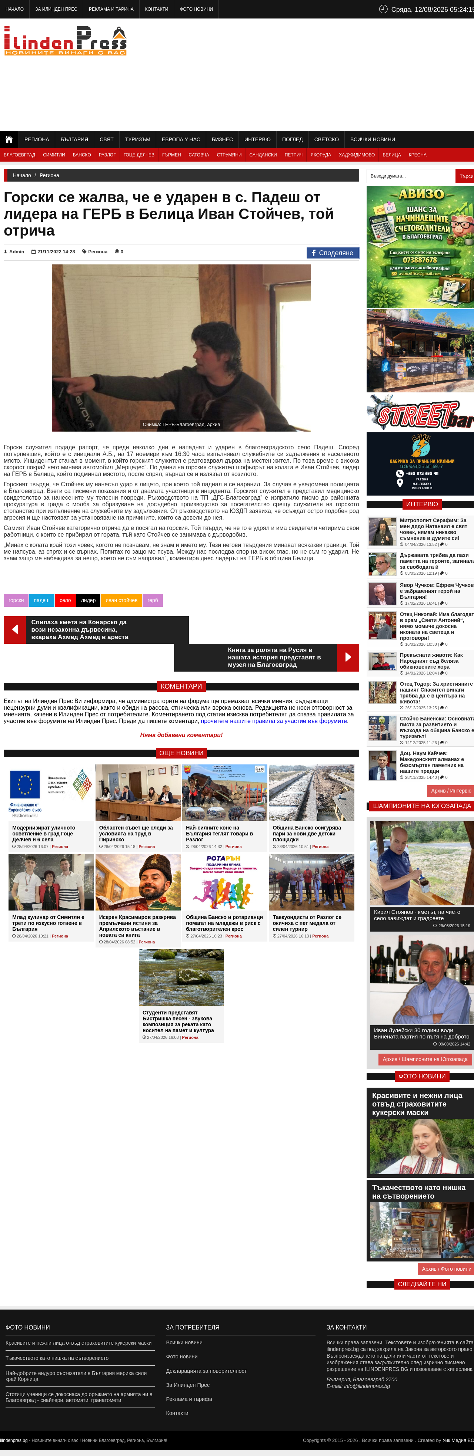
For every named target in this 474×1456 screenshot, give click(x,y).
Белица (392, 155)
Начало (15, 9)
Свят (107, 139)
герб (152, 600)
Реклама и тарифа (111, 9)
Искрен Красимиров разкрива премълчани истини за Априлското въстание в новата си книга (137, 898)
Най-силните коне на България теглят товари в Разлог (219, 806)
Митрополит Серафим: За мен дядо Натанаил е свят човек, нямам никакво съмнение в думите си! (433, 529)
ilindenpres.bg (14, 1446)
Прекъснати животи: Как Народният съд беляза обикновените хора (431, 661)
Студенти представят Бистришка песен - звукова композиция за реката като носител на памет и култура (178, 994)
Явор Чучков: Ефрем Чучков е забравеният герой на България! (437, 591)
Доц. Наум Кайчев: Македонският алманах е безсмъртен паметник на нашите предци (432, 762)
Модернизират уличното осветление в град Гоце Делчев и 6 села (43, 806)
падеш (42, 600)
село (65, 600)
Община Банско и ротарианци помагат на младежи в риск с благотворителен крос (224, 895)
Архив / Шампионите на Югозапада (425, 1059)
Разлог (107, 155)
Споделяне (332, 253)
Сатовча (199, 155)
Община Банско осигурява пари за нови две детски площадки (307, 806)
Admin (14, 251)
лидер (88, 600)
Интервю (257, 139)
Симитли (54, 155)
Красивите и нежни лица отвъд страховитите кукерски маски (78, 1343)
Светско (326, 139)
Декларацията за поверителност (205, 1373)
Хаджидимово (357, 155)
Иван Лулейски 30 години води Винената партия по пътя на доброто (422, 1033)
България (74, 139)
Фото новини (196, 9)
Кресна (418, 155)
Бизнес (222, 139)
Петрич (294, 155)
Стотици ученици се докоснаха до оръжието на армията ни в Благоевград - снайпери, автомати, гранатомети (79, 1397)
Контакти (156, 9)
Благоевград (19, 155)
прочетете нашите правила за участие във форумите (274, 693)
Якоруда (320, 155)
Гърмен (171, 155)
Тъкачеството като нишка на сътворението (57, 1358)
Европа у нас (181, 139)
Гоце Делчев (139, 155)
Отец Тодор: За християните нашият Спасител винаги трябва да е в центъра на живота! (436, 693)
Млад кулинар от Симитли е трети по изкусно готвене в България (48, 895)
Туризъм (137, 139)
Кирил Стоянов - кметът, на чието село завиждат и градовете (417, 915)
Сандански (263, 155)
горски (16, 600)
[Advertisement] (345, 74)
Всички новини (372, 139)
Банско (82, 155)
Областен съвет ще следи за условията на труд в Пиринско (136, 806)
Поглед (292, 139)
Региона (36, 139)
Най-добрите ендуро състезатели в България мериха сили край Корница (76, 1376)
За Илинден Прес (56, 9)
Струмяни (229, 155)
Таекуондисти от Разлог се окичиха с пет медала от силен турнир (307, 895)
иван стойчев (121, 600)
